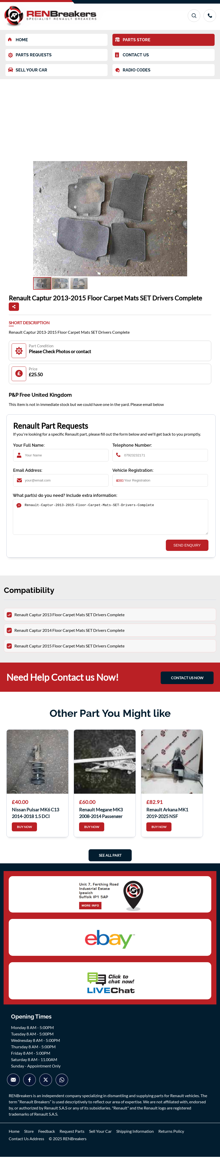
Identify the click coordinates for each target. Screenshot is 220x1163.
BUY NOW (24, 833)
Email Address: (27, 470)
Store (29, 1137)
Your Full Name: (29, 445)
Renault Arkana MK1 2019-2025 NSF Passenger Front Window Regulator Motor (171, 818)
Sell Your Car (100, 1137)
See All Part (110, 861)
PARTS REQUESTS (30, 55)
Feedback (46, 1137)
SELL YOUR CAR (27, 70)
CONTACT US (132, 55)
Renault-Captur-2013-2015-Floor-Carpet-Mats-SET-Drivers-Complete (110, 520)
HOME (18, 39)
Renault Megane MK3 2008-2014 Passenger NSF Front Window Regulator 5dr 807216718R (101, 818)
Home (14, 1137)
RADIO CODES (132, 70)
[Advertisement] (110, 117)
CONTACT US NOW (187, 684)
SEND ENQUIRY (187, 551)
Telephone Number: (132, 445)
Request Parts (72, 1137)
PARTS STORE (132, 39)
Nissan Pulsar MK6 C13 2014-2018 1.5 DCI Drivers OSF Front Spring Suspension (37, 818)
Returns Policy (171, 1137)
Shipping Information (135, 1137)
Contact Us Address (26, 1144)
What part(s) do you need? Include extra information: (65, 495)
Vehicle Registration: (133, 470)
